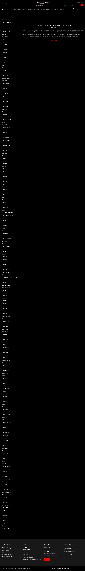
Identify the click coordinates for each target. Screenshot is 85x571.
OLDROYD (5, 393)
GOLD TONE (5, 233)
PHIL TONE (5, 101)
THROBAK (5, 484)
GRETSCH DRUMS (7, 238)
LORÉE (4, 305)
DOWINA (5, 163)
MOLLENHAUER (6, 360)
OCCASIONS (5, 20)
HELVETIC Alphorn (7, 142)
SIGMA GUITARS (6, 453)
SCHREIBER (5, 450)
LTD (4, 311)
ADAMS (4, 29)
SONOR (4, 463)
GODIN (4, 230)
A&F (4, 39)
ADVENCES (5, 36)
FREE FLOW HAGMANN (8, 422)
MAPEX (4, 324)
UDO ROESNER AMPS (7, 492)
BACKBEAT (5, 75)
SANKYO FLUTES (6, 435)
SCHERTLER (5, 443)
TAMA (4, 474)
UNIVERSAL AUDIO (7, 494)
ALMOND (5, 52)
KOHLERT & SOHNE (7, 285)
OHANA (4, 391)
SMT (4, 461)
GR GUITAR (5, 241)
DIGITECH (5, 155)
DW (4, 168)
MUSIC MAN (5, 373)
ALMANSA (5, 49)
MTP (4, 368)
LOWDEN (5, 308)
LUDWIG (5, 313)
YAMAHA (5, 525)
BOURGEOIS (5, 114)
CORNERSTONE (6, 145)
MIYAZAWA (5, 355)
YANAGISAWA (6, 528)
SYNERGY (5, 471)
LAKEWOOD (5, 293)
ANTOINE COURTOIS (7, 54)
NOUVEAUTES (6, 19)
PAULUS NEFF (6, 406)
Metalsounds (6, 349)
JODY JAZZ (5, 93)
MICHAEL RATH (6, 352)
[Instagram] (5, 4)
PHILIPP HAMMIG (6, 412)
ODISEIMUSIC (6, 388)
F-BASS (4, 186)
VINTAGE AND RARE (7, 22)
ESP (4, 179)
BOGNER (5, 109)
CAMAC (4, 122)
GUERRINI (5, 243)
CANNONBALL (6, 124)
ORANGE (5, 396)
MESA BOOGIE (6, 347)
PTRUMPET (5, 417)
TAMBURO (5, 476)
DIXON (4, 158)
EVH (4, 184)
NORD (4, 383)
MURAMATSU (6, 370)
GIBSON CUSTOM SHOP (8, 223)
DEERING (5, 150)
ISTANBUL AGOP (6, 269)
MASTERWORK (6, 339)
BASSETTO (5, 507)
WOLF (4, 520)
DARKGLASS (5, 148)
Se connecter (79, 9)
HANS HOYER (6, 254)
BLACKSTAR (5, 106)
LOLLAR (5, 303)
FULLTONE (5, 210)
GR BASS (5, 236)
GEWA (4, 220)
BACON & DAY (6, 78)
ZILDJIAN (5, 533)
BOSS (4, 111)
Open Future (60, 568)
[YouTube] (7, 4)
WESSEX (5, 518)
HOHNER (5, 259)
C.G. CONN (5, 135)
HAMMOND (5, 249)
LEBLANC (5, 298)
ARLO (4, 65)
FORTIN (4, 194)
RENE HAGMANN (6, 246)
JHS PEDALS (5, 274)
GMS (4, 228)
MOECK (4, 357)
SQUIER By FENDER (7, 466)
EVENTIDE (5, 181)
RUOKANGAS (6, 432)
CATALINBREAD (6, 127)
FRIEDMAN (5, 207)
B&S (4, 117)
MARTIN (5, 334)
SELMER (5, 88)
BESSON (5, 104)
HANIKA (5, 251)
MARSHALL (5, 331)
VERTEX (5, 502)
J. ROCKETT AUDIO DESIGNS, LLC (10, 277)
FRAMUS (5, 202)
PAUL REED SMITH (7, 414)
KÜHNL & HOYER (6, 287)
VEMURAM (5, 500)
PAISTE (4, 404)
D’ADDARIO (5, 91)
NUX (4, 386)
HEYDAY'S (5, 256)
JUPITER (5, 280)
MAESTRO (5, 318)
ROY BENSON (6, 430)
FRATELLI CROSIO (7, 205)
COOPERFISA (6, 137)
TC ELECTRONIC (6, 479)
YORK (4, 531)
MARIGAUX (5, 326)
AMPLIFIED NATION (7, 60)
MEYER (4, 96)
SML (4, 458)
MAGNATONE (6, 321)
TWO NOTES (5, 489)
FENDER (5, 189)
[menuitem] (14, 9)
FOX (4, 199)
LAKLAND (5, 295)
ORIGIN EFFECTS (6, 399)
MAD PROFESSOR (7, 316)
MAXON (5, 342)
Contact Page (53, 40)
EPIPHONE (5, 176)
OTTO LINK (5, 98)
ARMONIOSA (6, 67)
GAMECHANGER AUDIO (8, 212)
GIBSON (5, 225)
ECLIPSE (5, 171)
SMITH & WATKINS (7, 456)
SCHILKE (5, 445)
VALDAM (5, 497)
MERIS (4, 344)
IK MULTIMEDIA (6, 267)
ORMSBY (5, 401)
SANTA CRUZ (6, 437)
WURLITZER (5, 523)
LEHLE (4, 300)
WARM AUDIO (6, 515)
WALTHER (5, 510)
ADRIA (4, 34)
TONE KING (5, 487)
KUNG (4, 290)
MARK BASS (5, 329)
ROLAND (5, 427)
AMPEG (4, 57)
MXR (4, 375)
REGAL (4, 419)
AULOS (4, 70)
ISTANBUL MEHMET (7, 272)
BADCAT (5, 80)
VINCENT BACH (6, 505)
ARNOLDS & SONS (7, 47)
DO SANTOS (5, 161)
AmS (4, 62)
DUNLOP (5, 166)
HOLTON (5, 261)
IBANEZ (5, 264)
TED (4, 481)
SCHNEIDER (5, 448)
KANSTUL (5, 282)
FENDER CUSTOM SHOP (8, 192)
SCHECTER (5, 440)
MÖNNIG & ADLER (7, 31)
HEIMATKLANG (6, 140)
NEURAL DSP (6, 378)
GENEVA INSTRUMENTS (8, 215)
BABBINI (5, 73)
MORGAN (5, 365)
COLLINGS (5, 132)
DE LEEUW (5, 153)
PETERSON (5, 409)
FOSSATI (5, 197)
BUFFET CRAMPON (7, 119)
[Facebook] (2, 4)
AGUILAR (5, 44)
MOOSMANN (5, 362)
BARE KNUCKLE (6, 83)
